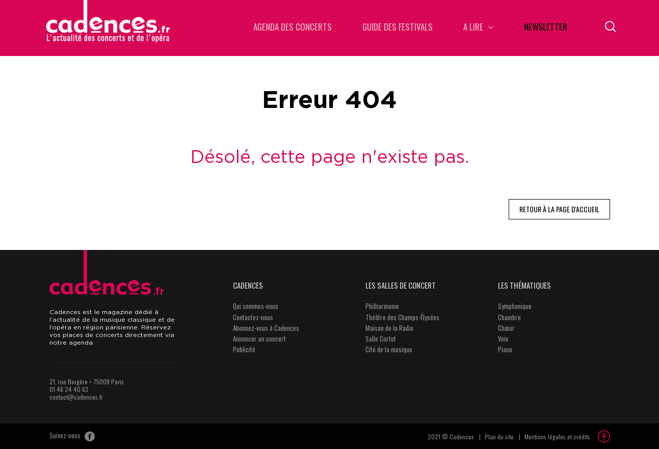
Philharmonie (382, 306)
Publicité (244, 349)
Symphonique (515, 306)
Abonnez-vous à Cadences (266, 328)
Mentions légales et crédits (557, 436)
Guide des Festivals (397, 27)
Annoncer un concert (259, 338)
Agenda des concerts (292, 27)
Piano (505, 349)
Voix (503, 338)
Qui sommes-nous (255, 306)
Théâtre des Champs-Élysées (402, 317)
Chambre (509, 317)
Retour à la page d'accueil (559, 209)
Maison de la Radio (389, 328)
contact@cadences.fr (76, 396)
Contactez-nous (253, 317)
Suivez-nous (72, 436)
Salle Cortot (380, 338)
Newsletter (545, 27)
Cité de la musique (388, 349)
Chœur (506, 328)
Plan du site (499, 436)
